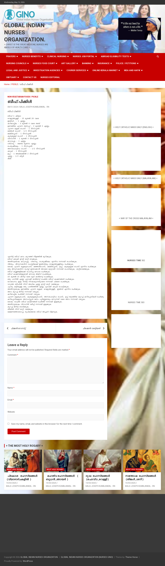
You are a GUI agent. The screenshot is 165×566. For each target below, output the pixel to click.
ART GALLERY (68, 63)
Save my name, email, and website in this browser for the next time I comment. (46, 424)
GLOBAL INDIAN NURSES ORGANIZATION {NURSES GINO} (87, 557)
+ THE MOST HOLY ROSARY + (24, 445)
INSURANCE (104, 63)
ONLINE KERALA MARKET (105, 70)
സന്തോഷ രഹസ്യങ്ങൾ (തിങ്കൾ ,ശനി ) (141, 477)
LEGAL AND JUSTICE (16, 70)
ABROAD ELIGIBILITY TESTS (115, 56)
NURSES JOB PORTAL (83, 56)
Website (11, 412)
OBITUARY (11, 77)
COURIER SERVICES (76, 70)
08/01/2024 (13, 107)
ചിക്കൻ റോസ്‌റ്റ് (18, 328)
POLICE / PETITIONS (126, 63)
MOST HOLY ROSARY (15, 469)
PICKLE (34, 97)
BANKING (86, 63)
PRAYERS (11, 56)
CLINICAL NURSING (56, 56)
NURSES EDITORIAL (50, 77)
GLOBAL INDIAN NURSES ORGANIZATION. (24, 32)
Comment (13, 355)
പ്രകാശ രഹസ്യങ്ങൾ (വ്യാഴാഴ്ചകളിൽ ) (22, 477)
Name (11, 388)
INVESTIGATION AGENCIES (46, 70)
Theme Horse (131, 557)
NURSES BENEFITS (31, 56)
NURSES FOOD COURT (44, 63)
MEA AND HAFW (132, 70)
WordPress (28, 561)
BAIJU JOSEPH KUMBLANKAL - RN (34, 107)
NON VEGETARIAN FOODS (19, 97)
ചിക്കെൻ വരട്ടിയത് (91, 328)
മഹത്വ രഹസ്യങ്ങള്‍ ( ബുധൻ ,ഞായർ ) (62, 477)
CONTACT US (29, 77)
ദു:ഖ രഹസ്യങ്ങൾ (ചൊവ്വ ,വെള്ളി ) (98, 477)
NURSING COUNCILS (16, 63)
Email (11, 400)
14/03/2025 (11, 483)
